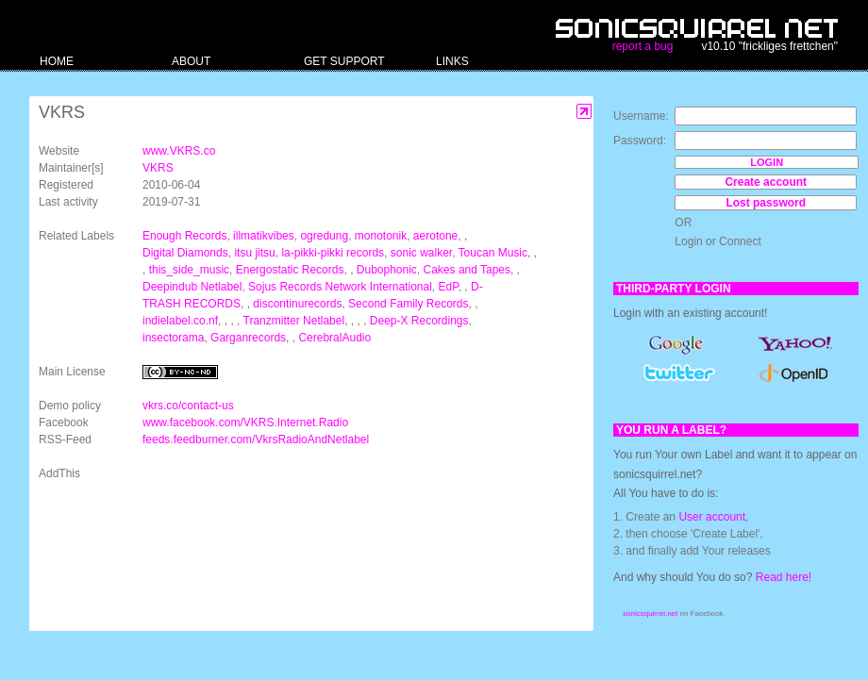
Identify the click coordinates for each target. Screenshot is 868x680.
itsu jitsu (254, 252)
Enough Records (184, 235)
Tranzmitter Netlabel (294, 320)
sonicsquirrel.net (650, 613)
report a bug (643, 46)
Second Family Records (408, 303)
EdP (449, 286)
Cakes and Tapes (467, 269)
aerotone (435, 235)
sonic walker (421, 252)
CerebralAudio (334, 337)
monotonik (381, 235)
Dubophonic (387, 269)
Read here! (783, 577)
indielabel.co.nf (180, 320)
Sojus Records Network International (340, 286)
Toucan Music (493, 252)
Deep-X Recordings (419, 320)
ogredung (324, 235)
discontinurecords (297, 303)
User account (711, 516)
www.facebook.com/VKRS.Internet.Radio (245, 422)
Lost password (766, 202)
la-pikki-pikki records (332, 252)
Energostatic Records (290, 269)
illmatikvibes (263, 235)
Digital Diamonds (185, 252)
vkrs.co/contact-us (188, 405)
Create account (766, 182)
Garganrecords (248, 337)
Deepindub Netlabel (192, 286)
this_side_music (189, 269)
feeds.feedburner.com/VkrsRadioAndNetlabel (255, 439)
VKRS (158, 167)
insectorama (173, 337)
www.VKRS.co (178, 151)
